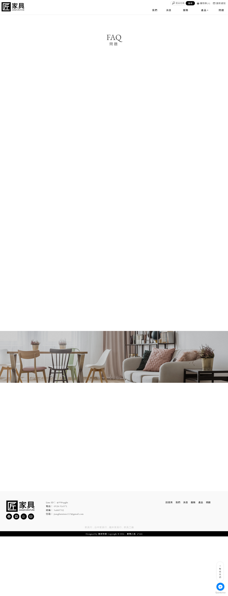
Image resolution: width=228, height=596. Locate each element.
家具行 (88, 586)
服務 (193, 562)
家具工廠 (129, 586)
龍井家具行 (115, 586)
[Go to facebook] (220, 587)
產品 (200, 562)
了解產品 (104, 519)
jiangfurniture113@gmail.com (69, 573)
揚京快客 (102, 593)
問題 (208, 562)
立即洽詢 (124, 519)
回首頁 (169, 562)
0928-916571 (60, 565)
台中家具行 (100, 586)
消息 (185, 562)
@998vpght (62, 562)
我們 (178, 562)
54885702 (59, 569)
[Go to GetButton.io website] (220, 593)
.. (125, 593)
